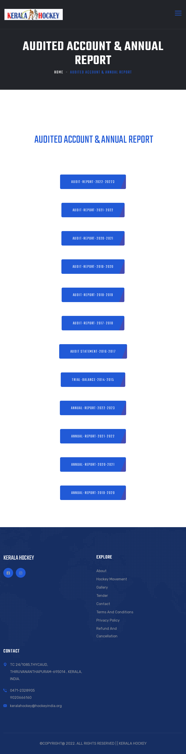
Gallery (102, 587)
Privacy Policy (108, 620)
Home (58, 72)
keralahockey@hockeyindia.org (36, 706)
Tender (102, 595)
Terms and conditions (114, 612)
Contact (103, 604)
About (101, 571)
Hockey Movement (111, 579)
